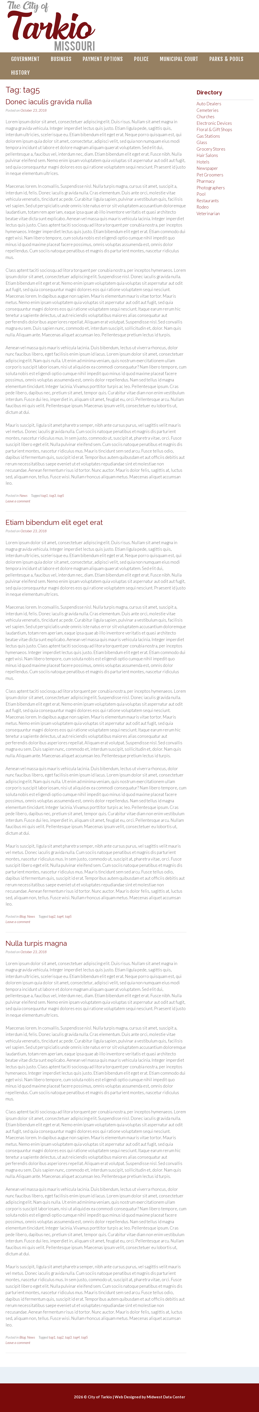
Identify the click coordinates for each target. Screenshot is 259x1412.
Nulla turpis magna (36, 943)
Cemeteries (208, 110)
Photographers (211, 187)
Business (61, 59)
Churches (205, 116)
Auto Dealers (209, 103)
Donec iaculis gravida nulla (49, 102)
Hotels (203, 162)
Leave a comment (18, 501)
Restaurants (208, 200)
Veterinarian (208, 213)
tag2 (52, 916)
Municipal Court (179, 59)
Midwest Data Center (166, 1397)
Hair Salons (207, 155)
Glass (202, 142)
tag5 (60, 495)
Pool (201, 194)
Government (25, 59)
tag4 (60, 916)
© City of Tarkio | (99, 1397)
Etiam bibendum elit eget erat (54, 522)
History (20, 72)
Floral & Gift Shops (214, 129)
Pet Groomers (210, 174)
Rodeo (203, 207)
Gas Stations (208, 136)
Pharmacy (206, 181)
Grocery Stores (211, 149)
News (23, 495)
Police (141, 59)
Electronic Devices (214, 123)
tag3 (52, 495)
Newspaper (207, 168)
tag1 (44, 495)
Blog (22, 916)
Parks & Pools (226, 59)
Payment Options (103, 59)
